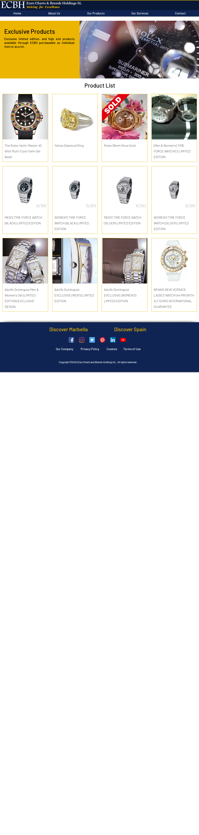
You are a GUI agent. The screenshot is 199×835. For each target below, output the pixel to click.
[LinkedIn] (113, 340)
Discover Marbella (68, 329)
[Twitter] (92, 340)
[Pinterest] (102, 340)
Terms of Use (132, 349)
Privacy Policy (90, 349)
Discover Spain (117, 329)
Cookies (115, 349)
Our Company (64, 349)
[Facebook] (71, 340)
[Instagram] (81, 340)
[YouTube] (123, 340)
